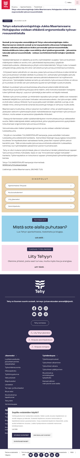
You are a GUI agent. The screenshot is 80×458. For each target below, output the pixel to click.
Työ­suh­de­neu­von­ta (12, 367)
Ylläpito (7, 455)
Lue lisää (39, 238)
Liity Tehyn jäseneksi (42, 333)
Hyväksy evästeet (21, 435)
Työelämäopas (49, 356)
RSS (72, 452)
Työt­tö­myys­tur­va (12, 374)
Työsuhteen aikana (50, 366)
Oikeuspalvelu (10, 371)
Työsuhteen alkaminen (51, 363)
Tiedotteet (38, 7)
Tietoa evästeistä (11, 452)
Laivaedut (9, 385)
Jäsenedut (10, 356)
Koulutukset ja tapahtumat (11, 396)
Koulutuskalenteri (15, 192)
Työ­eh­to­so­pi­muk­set (50, 359)
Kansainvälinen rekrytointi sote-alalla (51, 382)
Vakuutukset (10, 378)
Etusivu (15, 7)
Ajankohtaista (25, 7)
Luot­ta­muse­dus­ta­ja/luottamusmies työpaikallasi (12, 362)
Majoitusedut (10, 381)
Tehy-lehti (9, 401)
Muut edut (9, 391)
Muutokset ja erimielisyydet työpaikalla (48, 375)
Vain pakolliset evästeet (42, 435)
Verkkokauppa (11, 404)
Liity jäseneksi (14, 199)
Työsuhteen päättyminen (52, 369)
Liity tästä (39, 267)
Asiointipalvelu (14, 206)
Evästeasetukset (21, 441)
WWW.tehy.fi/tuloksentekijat (14, 165)
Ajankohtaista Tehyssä (17, 186)
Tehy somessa (40, 323)
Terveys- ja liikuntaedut (14, 388)
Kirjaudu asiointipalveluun (41, 340)
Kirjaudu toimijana (41, 347)
